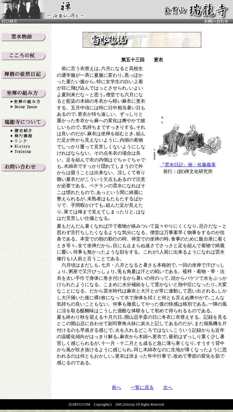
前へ (116, 387)
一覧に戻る (142, 387)
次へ (167, 387)
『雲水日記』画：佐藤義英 (188, 164)
